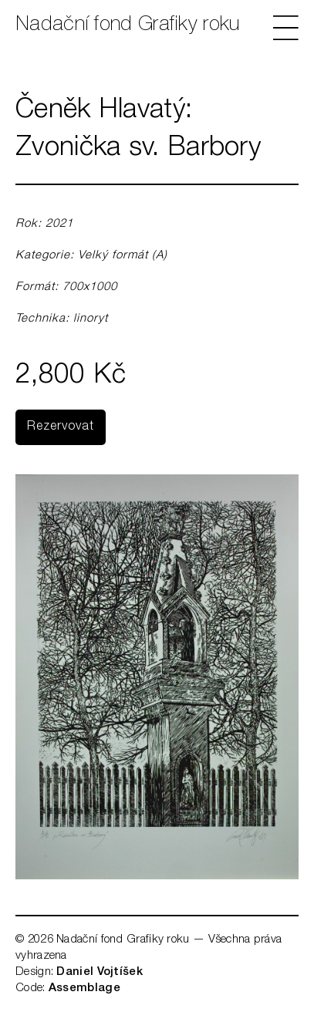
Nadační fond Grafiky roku (127, 25)
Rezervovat (60, 427)
